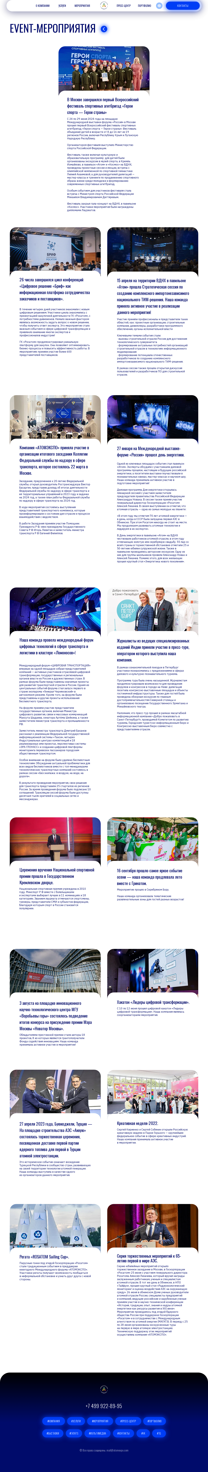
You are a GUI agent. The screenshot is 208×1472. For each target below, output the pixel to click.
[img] (104, 29)
